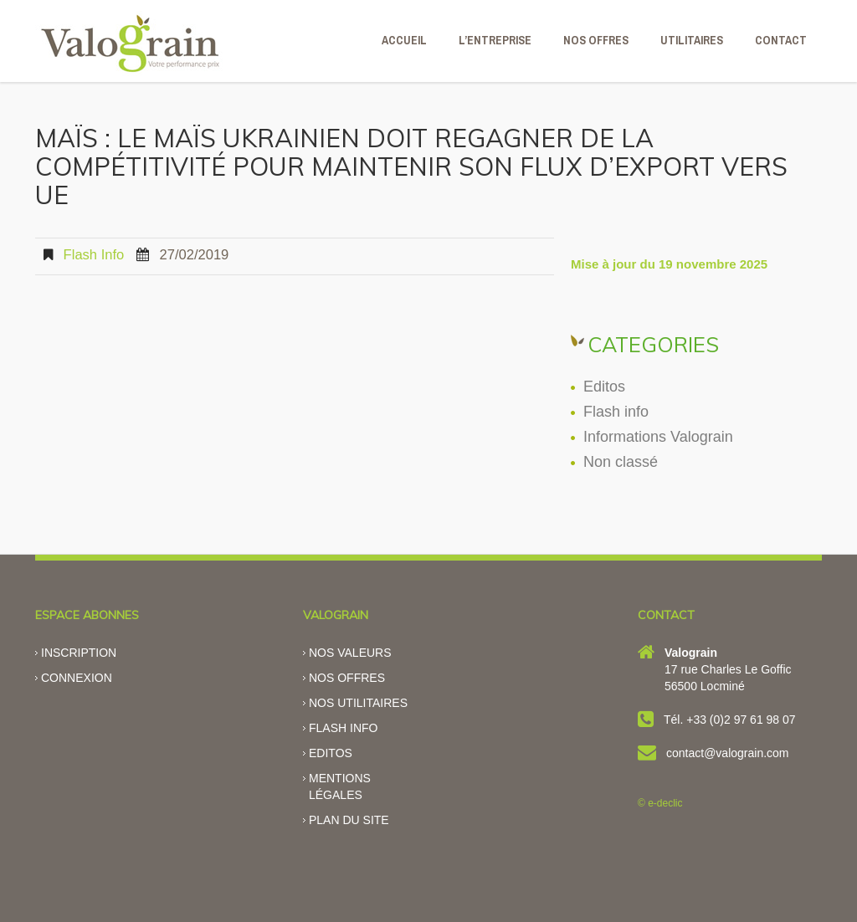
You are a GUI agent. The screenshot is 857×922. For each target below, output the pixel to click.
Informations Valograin (658, 436)
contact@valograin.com (727, 753)
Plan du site (349, 820)
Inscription (78, 652)
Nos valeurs (350, 652)
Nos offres (347, 677)
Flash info (94, 255)
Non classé (620, 461)
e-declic (665, 803)
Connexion (76, 677)
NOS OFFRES (596, 40)
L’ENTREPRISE (495, 40)
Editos (604, 386)
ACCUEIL (404, 40)
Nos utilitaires (358, 702)
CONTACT (781, 40)
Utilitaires (691, 40)
